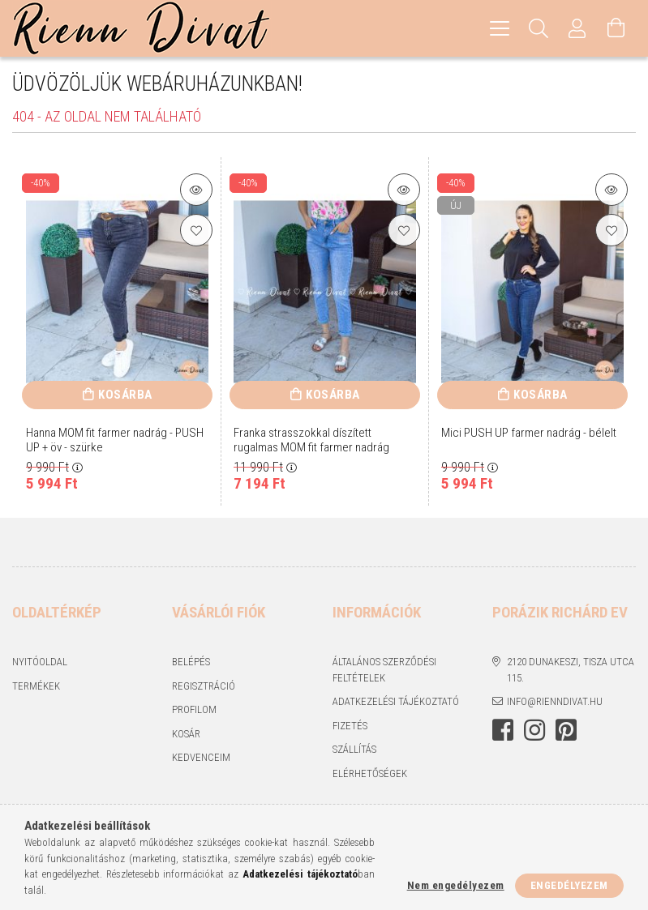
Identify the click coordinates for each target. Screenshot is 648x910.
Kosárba (125, 394)
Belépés (191, 662)
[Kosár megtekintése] (616, 28)
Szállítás (354, 749)
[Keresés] (538, 28)
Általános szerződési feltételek (384, 670)
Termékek (36, 686)
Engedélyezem (569, 885)
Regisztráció (203, 686)
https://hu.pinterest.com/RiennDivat (566, 730)
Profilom (194, 709)
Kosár (186, 734)
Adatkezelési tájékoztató (396, 701)
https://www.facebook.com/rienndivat (502, 730)
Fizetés (350, 726)
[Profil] (577, 28)
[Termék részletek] (196, 189)
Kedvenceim (201, 757)
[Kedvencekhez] (196, 230)
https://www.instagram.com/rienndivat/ (534, 730)
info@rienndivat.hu (555, 701)
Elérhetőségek (370, 773)
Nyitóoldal (39, 662)
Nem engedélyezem (455, 885)
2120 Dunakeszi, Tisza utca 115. (570, 670)
